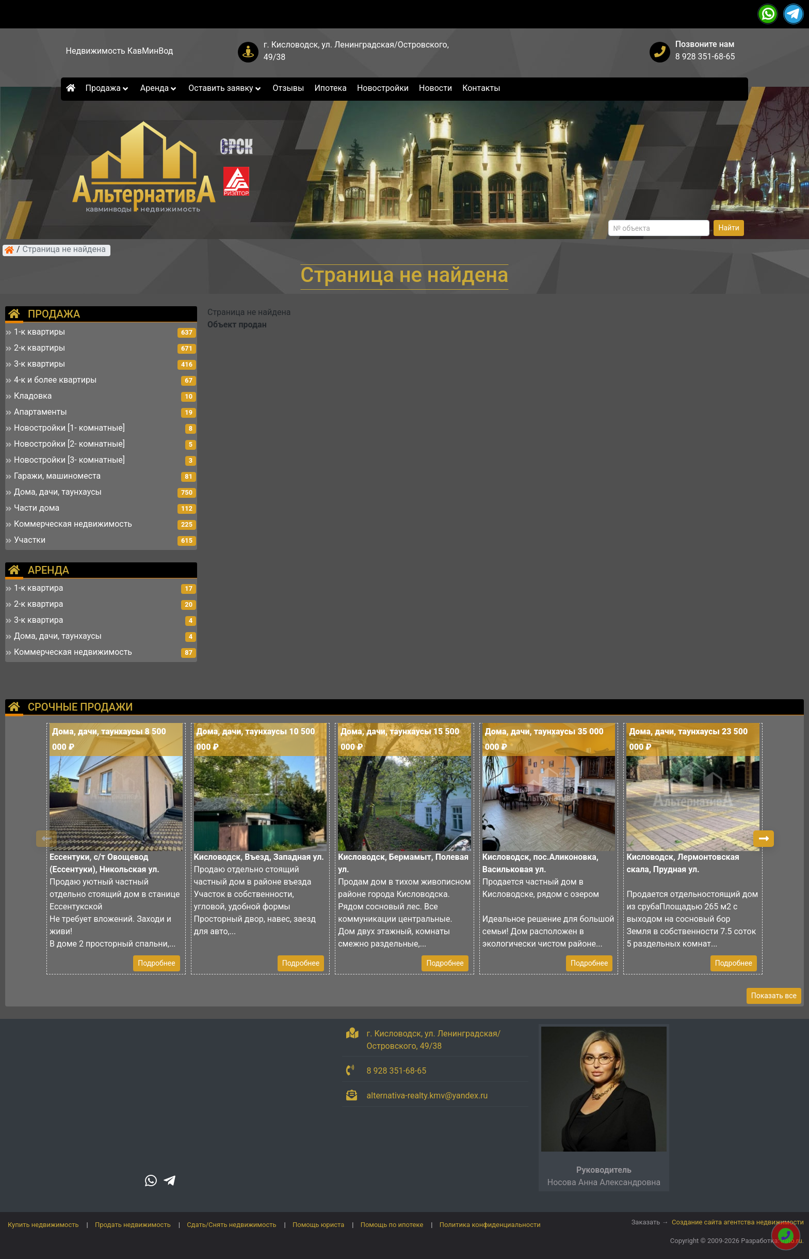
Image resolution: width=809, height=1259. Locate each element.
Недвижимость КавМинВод (119, 51)
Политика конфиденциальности (490, 1225)
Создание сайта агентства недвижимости (738, 1222)
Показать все (774, 996)
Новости (435, 88)
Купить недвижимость (43, 1225)
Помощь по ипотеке (392, 1225)
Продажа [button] (108, 88)
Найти (728, 228)
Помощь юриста (318, 1225)
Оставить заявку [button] (225, 88)
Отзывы (288, 88)
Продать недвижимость (133, 1225)
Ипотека (330, 88)
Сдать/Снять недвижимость (231, 1225)
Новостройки (383, 88)
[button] (763, 838)
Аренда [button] (159, 88)
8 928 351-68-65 (705, 56)
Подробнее (156, 963)
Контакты (481, 88)
